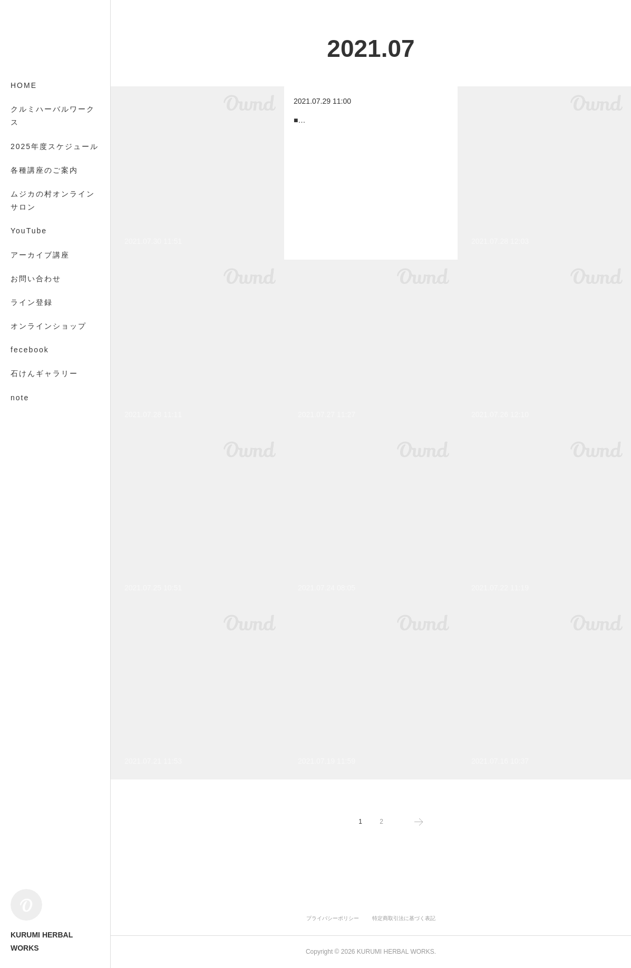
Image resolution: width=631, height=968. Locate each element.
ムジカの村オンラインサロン (53, 200)
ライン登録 (32, 302)
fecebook (30, 349)
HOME (24, 85)
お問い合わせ (36, 278)
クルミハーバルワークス (53, 115)
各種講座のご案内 (44, 170)
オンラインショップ (48, 326)
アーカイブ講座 (40, 255)
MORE (24, 373)
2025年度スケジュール (55, 146)
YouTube (29, 230)
